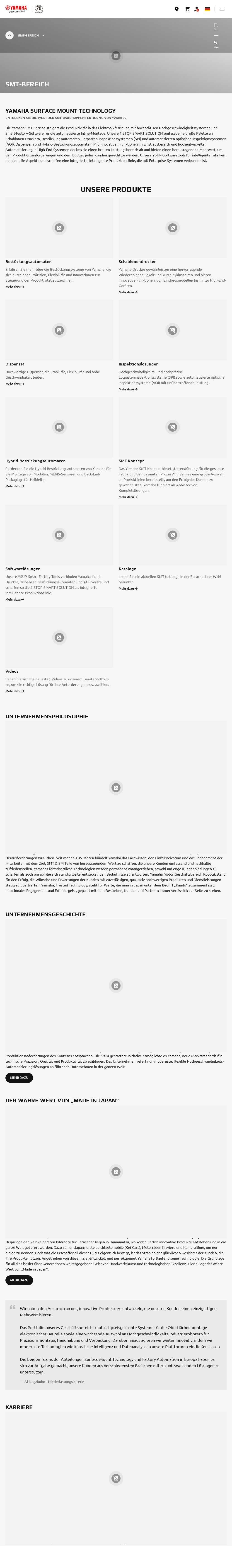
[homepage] (16, 9)
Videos (11, 671)
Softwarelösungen (23, 568)
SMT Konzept (131, 460)
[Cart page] (187, 9)
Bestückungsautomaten (28, 261)
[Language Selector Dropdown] (207, 9)
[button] (222, 9)
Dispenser (14, 363)
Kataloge (127, 568)
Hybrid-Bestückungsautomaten (35, 460)
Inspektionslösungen (139, 363)
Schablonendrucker (137, 261)
